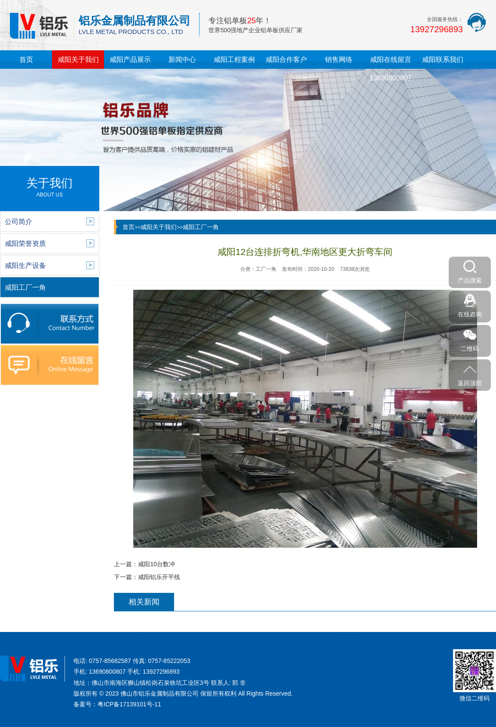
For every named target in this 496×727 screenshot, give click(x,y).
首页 (26, 59)
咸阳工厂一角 (201, 227)
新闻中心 (182, 59)
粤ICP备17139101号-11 (129, 704)
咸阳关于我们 (78, 59)
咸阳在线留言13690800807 (391, 69)
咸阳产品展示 (130, 59)
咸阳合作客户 (286, 59)
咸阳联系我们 (442, 59)
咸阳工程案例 (234, 59)
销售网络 (338, 59)
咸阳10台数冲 (156, 564)
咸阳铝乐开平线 (159, 577)
